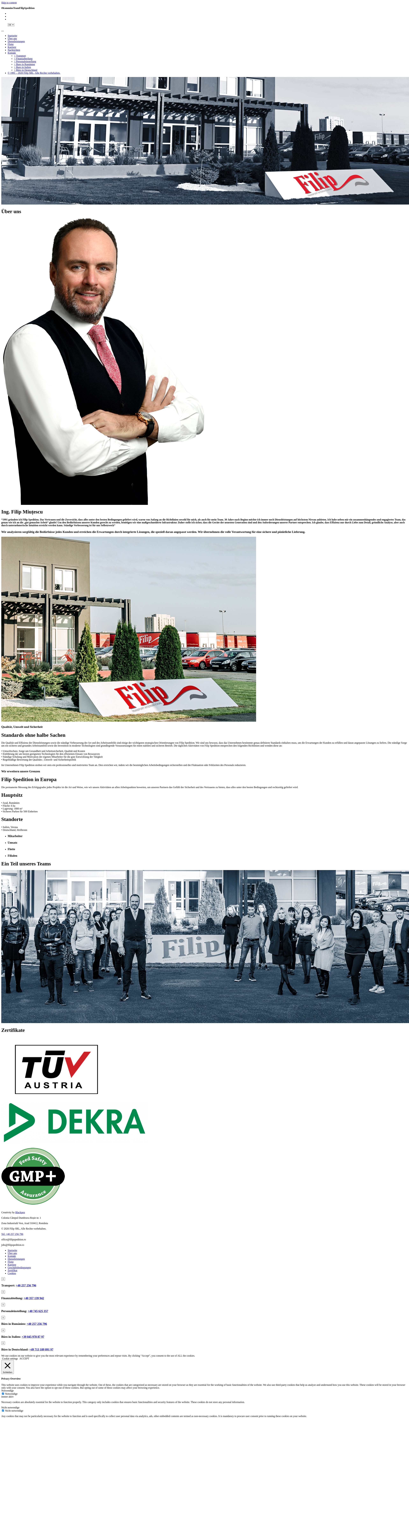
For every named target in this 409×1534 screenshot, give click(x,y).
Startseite (12, 35)
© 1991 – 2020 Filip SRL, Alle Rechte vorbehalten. (34, 73)
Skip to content (9, 2)
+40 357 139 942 (34, 1298)
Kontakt (12, 52)
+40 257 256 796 (26, 1285)
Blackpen (20, 1212)
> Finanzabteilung (23, 58)
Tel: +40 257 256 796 (12, 1234)
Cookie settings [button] (10, 1358)
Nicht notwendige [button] (10, 1407)
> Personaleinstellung (25, 61)
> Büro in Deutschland (25, 70)
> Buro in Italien (22, 67)
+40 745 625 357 (38, 1311)
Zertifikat (12, 1270)
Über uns (12, 38)
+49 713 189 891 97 (41, 1349)
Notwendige (11, 1393)
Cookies (12, 1273)
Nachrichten (14, 50)
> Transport (20, 55)
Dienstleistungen (16, 41)
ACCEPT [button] (24, 1358)
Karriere (12, 47)
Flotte (11, 44)
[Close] (3, 1279)
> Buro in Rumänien (24, 64)
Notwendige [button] (7, 1390)
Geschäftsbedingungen (19, 1267)
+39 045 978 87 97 (33, 1336)
